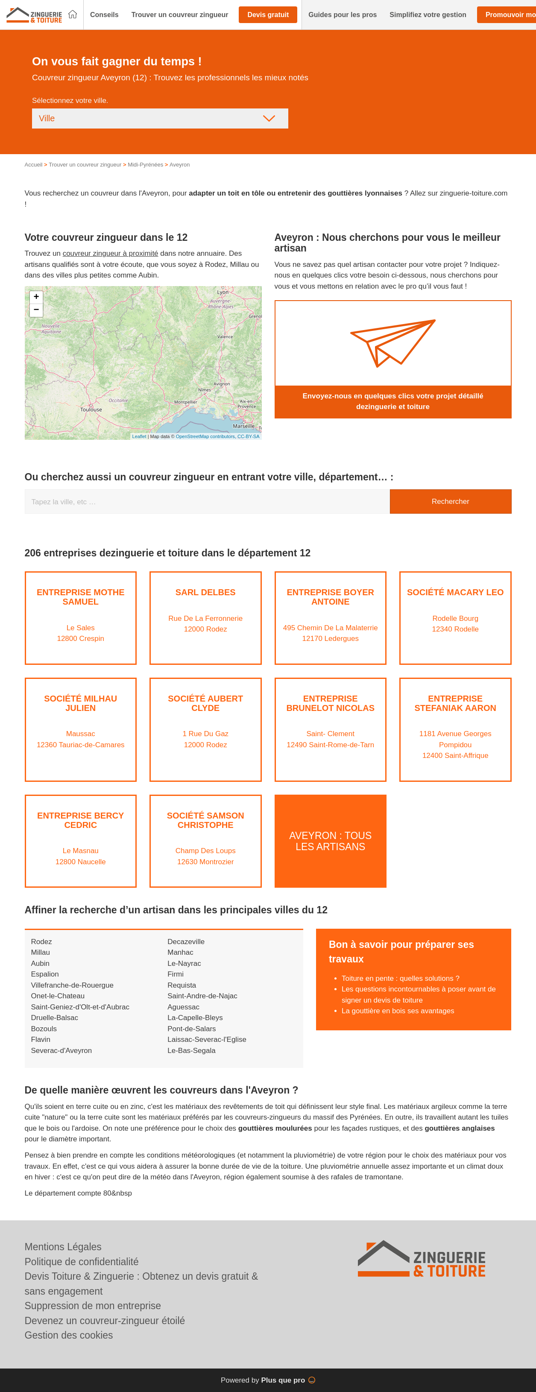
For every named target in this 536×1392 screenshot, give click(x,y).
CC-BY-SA (248, 436)
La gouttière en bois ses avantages (398, 1011)
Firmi (175, 974)
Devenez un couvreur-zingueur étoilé (105, 1320)
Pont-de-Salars (191, 1029)
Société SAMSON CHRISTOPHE (205, 820)
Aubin (40, 963)
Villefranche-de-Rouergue (72, 985)
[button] (104, 15)
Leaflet (139, 436)
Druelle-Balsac (55, 1018)
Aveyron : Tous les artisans (330, 841)
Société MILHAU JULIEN (80, 703)
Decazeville (186, 942)
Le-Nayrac (184, 963)
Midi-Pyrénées (145, 164)
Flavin (40, 1039)
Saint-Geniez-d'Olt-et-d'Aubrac (80, 1007)
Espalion (45, 974)
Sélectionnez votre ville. (70, 101)
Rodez (41, 942)
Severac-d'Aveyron (61, 1051)
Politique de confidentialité (82, 1261)
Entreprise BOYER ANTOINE (330, 597)
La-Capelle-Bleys (195, 1018)
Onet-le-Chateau (58, 996)
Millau (40, 952)
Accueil (34, 164)
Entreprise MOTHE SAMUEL (81, 597)
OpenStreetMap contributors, (206, 436)
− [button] (36, 310)
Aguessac (183, 1007)
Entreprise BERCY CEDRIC (80, 820)
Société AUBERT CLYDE (205, 703)
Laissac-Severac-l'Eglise (206, 1039)
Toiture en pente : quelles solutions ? (401, 978)
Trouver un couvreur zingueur (85, 164)
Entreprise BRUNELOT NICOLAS (330, 703)
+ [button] (36, 297)
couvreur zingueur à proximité (110, 253)
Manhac (180, 952)
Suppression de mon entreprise (93, 1305)
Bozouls (44, 1029)
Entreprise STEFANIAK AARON (455, 703)
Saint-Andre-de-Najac (202, 996)
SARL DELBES (206, 592)
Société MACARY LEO (455, 592)
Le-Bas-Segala (191, 1051)
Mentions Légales (63, 1246)
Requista (181, 985)
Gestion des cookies (69, 1335)
